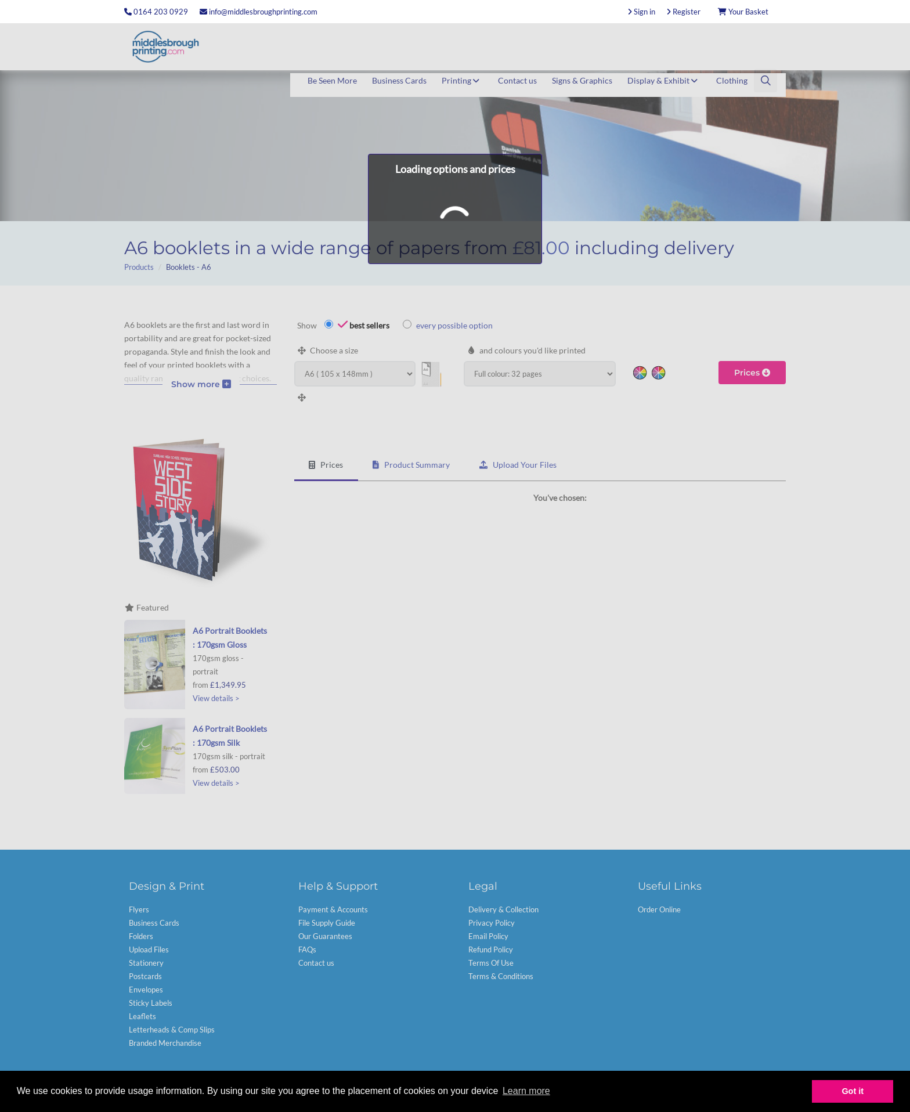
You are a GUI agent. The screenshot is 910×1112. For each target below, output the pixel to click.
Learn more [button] (526, 1091)
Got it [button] (853, 1091)
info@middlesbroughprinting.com (258, 11)
